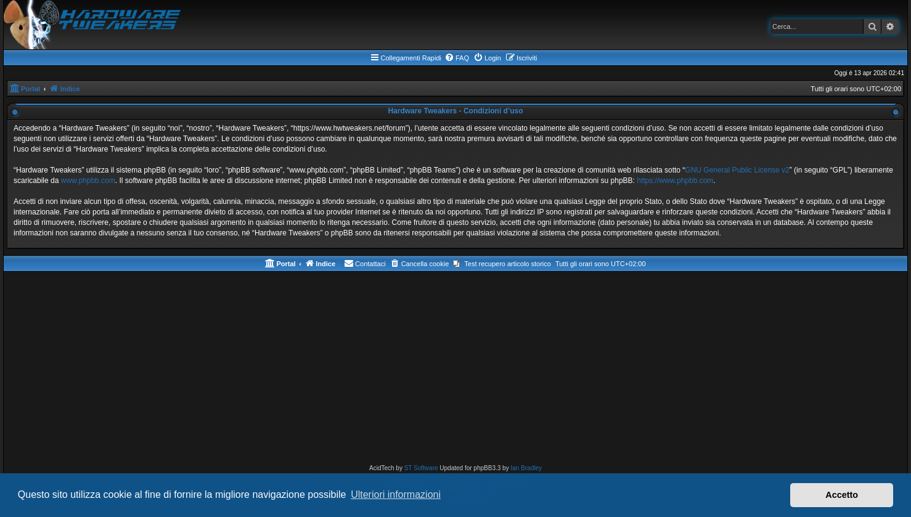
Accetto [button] (841, 495)
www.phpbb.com (88, 180)
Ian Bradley (526, 468)
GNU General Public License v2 (737, 170)
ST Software (421, 468)
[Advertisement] (455, 370)
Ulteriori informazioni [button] (396, 494)
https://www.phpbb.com (675, 180)
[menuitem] (456, 58)
